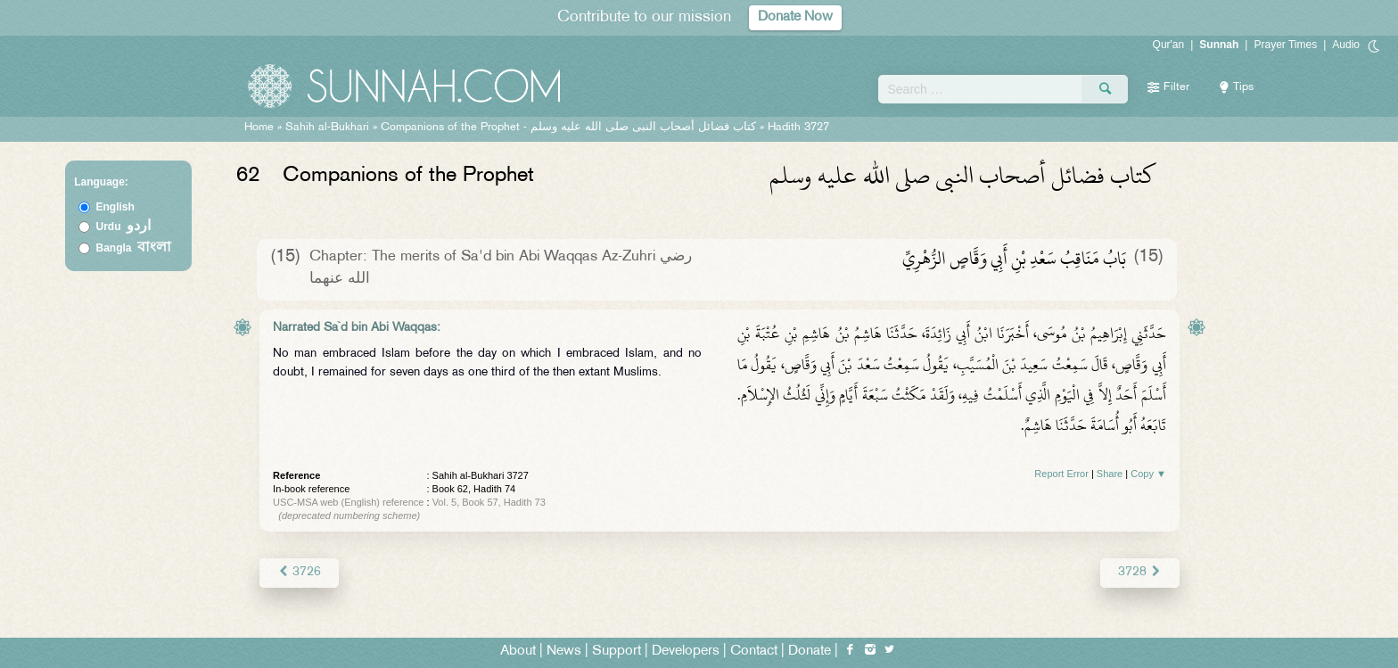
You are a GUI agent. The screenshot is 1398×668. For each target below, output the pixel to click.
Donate (809, 651)
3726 (299, 572)
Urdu (124, 226)
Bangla (134, 248)
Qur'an (1169, 44)
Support (616, 651)
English (115, 207)
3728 (1140, 572)
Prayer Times (1285, 44)
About (518, 651)
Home (259, 127)
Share (1110, 473)
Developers (686, 651)
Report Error (1061, 473)
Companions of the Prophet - (570, 127)
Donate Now (795, 17)
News (564, 651)
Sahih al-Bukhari (327, 127)
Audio (1346, 44)
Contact (753, 651)
